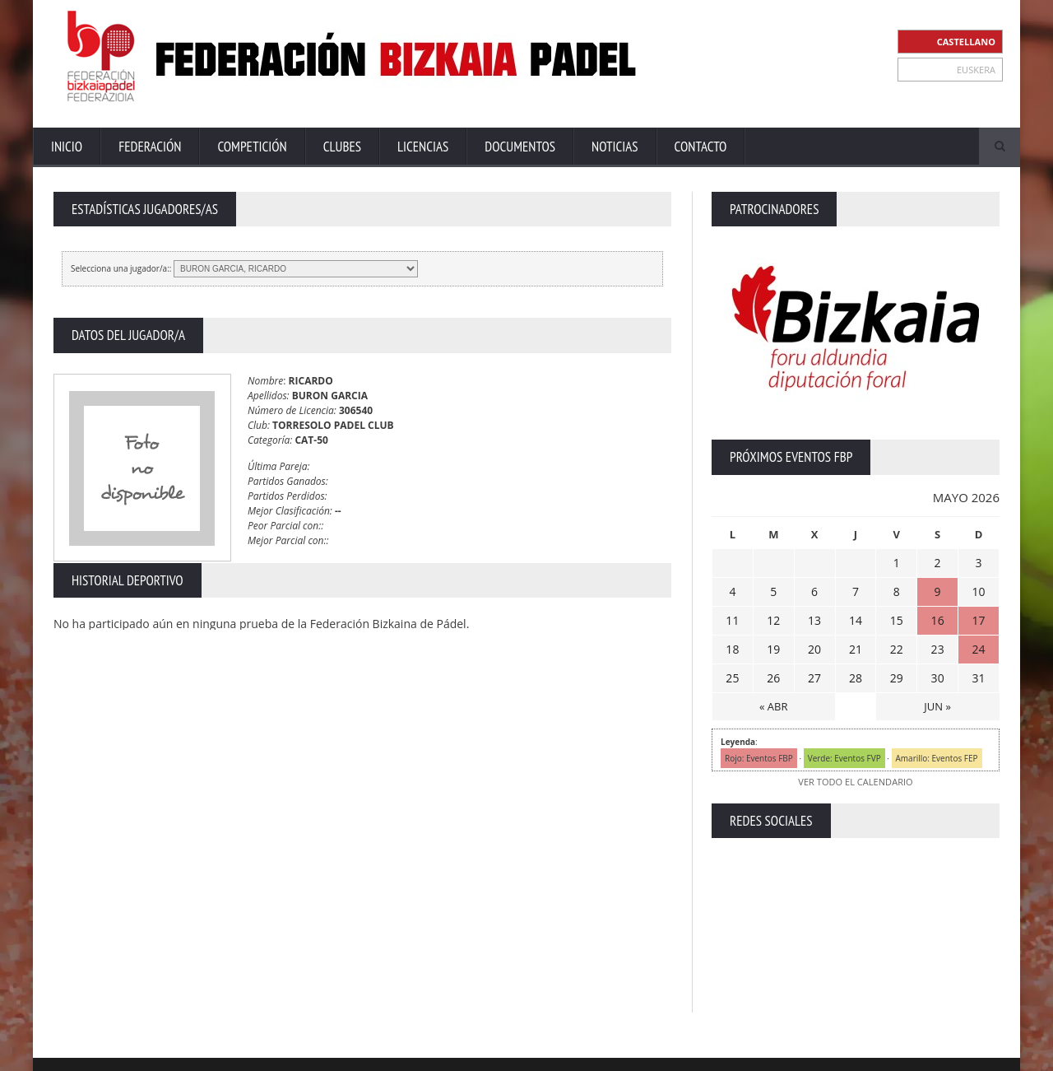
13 (814, 620)
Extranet (656, 1054)
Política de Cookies (957, 1054)
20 (814, 649)
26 (773, 678)
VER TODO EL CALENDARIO (855, 781)
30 (937, 678)
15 (896, 620)
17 (979, 620)
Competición (251, 146)
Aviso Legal (774, 1054)
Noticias (614, 146)
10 (979, 591)
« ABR (773, 706)
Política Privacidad (856, 1054)
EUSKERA (976, 69)
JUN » (937, 706)
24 (979, 649)
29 (896, 678)
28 (855, 678)
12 (773, 620)
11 (732, 620)
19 (773, 649)
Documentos (520, 146)
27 (814, 678)
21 (855, 649)
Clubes (342, 146)
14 (855, 620)
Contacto (701, 146)
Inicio (66, 146)
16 (937, 620)
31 (979, 678)
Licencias (422, 146)
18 (732, 649)
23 (937, 649)
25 (732, 678)
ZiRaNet (377, 1055)
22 (896, 649)
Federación (149, 146)
